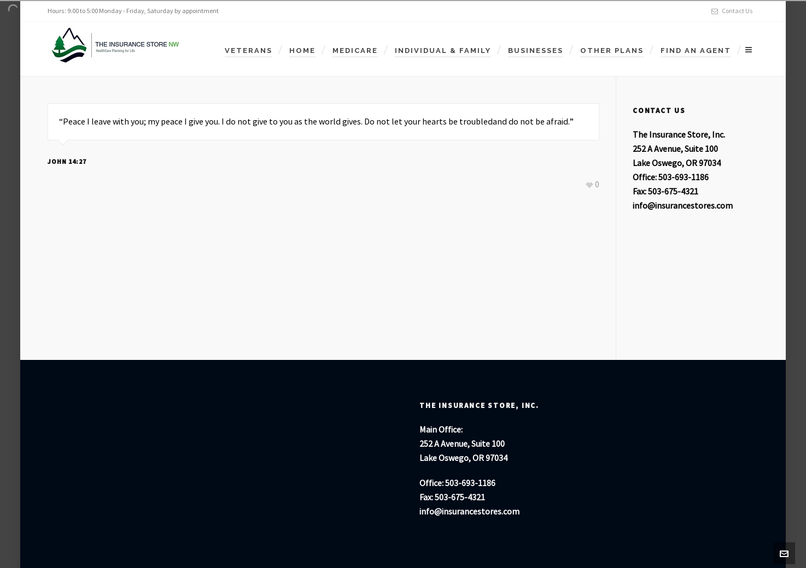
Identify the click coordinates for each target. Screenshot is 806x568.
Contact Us (732, 11)
